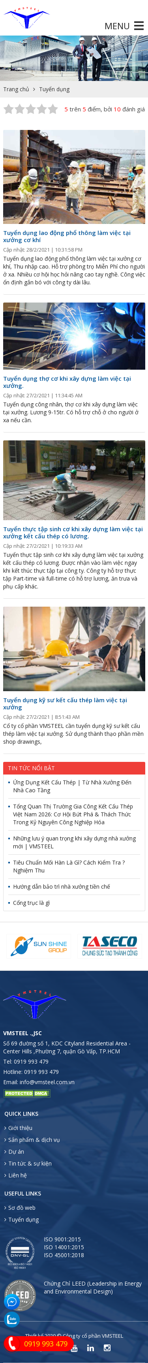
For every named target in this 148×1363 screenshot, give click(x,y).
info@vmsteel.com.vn (47, 1082)
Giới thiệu (18, 1128)
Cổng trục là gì (31, 902)
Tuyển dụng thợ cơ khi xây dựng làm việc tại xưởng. (67, 382)
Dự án (14, 1151)
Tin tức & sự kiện (28, 1163)
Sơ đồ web (20, 1207)
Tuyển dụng (54, 89)
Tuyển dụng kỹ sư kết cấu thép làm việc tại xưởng (65, 703)
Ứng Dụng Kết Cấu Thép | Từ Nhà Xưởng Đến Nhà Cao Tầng (72, 786)
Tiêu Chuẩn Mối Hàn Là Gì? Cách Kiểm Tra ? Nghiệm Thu (69, 866)
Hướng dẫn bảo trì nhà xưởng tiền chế (61, 886)
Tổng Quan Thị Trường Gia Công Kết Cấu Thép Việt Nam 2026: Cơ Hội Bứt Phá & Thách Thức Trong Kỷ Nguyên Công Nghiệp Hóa (73, 814)
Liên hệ (15, 1175)
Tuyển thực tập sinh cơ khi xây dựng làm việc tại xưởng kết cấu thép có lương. (73, 532)
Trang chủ (16, 89)
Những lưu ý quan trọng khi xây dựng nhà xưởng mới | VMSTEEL (74, 842)
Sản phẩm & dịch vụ (32, 1139)
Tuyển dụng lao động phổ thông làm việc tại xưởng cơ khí (67, 236)
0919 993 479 (31, 1061)
